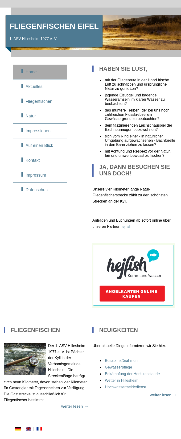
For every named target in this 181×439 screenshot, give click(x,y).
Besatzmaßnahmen (121, 361)
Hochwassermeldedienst (125, 387)
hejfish (125, 226)
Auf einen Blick (39, 145)
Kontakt (33, 160)
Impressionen (38, 130)
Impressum (36, 175)
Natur (31, 116)
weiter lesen (72, 406)
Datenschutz (37, 189)
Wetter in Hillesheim (121, 380)
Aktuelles (34, 86)
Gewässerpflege (118, 367)
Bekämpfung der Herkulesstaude (132, 374)
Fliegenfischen (39, 101)
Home (31, 72)
